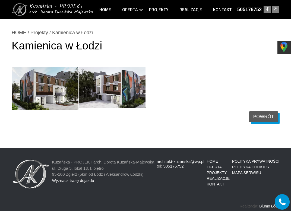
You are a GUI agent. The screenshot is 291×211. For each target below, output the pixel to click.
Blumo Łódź (269, 206)
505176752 (249, 9)
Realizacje (190, 9)
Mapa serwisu (246, 173)
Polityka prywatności (255, 161)
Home (105, 9)
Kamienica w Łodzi (72, 32)
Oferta (130, 9)
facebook (267, 10)
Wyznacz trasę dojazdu (73, 180)
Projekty (158, 9)
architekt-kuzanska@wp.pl (180, 161)
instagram (275, 10)
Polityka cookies (250, 167)
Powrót (263, 116)
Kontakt (222, 9)
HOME (19, 32)
